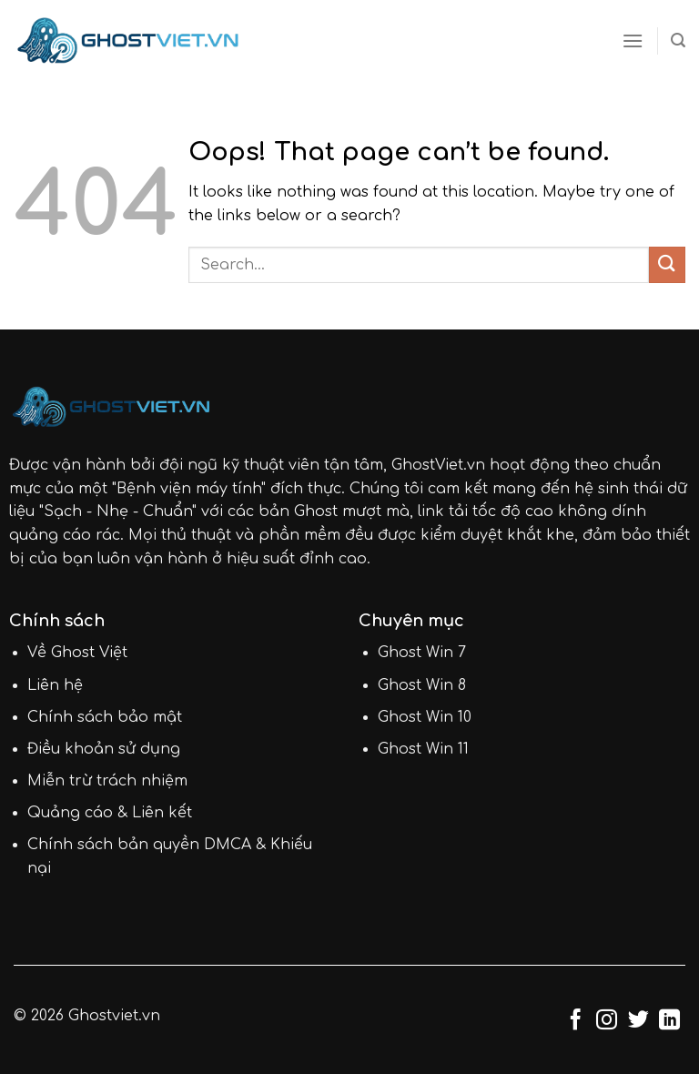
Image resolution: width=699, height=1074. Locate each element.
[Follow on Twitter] (638, 1021)
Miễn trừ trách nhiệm (107, 781)
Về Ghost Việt (77, 652)
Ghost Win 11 (423, 749)
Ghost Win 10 (424, 717)
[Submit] (667, 264)
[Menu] (632, 40)
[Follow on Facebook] (575, 1021)
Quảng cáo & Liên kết (109, 813)
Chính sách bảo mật (104, 717)
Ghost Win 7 (422, 652)
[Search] (678, 40)
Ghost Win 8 (422, 685)
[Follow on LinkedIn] (669, 1021)
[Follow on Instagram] (606, 1021)
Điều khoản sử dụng (103, 749)
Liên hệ (55, 685)
